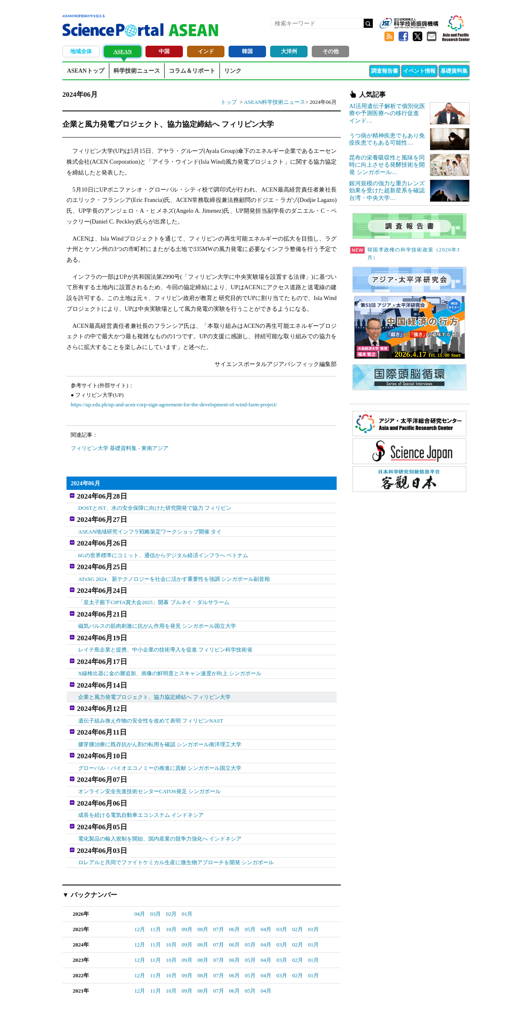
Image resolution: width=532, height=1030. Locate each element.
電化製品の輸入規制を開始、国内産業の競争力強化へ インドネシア (159, 804)
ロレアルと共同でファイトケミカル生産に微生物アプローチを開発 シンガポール (176, 825)
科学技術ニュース (136, 71)
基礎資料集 (454, 71)
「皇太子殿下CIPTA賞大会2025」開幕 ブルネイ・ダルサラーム (154, 591)
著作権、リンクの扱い (273, 1013)
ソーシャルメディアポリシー (434, 1013)
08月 (202, 891)
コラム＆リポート (192, 71)
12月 (139, 891)
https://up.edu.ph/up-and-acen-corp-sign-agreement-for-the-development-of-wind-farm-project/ (174, 404)
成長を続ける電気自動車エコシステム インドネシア (141, 782)
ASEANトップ (85, 71)
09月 (187, 891)
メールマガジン (431, 36)
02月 (171, 876)
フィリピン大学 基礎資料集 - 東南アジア (119, 448)
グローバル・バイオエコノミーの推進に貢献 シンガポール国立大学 (159, 740)
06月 (234, 891)
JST (94, 1015)
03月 (155, 876)
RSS (389, 36)
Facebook (403, 36)
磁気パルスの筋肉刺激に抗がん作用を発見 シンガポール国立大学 (157, 612)
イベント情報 (419, 71)
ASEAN (122, 51)
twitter (417, 36)
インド (206, 51)
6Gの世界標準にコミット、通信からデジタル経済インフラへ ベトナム (163, 548)
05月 (250, 891)
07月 (218, 891)
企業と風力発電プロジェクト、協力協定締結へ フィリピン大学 (154, 676)
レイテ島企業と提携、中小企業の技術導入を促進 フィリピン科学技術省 (165, 633)
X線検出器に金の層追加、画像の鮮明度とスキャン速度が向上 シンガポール (170, 654)
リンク (232, 71)
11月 (155, 891)
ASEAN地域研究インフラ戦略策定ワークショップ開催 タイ (150, 527)
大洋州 (289, 51)
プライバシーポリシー (368, 1013)
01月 (187, 876)
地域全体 (81, 51)
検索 (368, 23)
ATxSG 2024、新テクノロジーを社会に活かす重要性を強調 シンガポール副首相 (174, 569)
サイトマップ (321, 1013)
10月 (171, 891)
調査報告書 (384, 71)
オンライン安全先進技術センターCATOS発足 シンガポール (149, 761)
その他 (331, 51)
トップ (229, 102)
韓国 (247, 51)
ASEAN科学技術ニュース (274, 102)
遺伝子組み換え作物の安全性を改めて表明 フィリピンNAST (150, 697)
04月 (139, 876)
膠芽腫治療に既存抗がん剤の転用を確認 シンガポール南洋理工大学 (159, 718)
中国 (164, 51)
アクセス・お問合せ (218, 1013)
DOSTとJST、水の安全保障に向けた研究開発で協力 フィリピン (155, 505)
